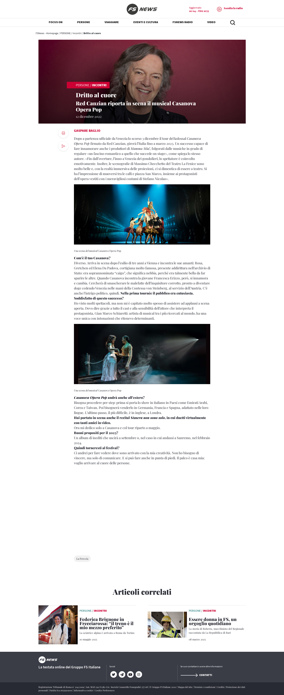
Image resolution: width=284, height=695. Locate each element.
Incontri (77, 33)
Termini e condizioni (205, 686)
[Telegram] (122, 674)
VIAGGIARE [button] (112, 22)
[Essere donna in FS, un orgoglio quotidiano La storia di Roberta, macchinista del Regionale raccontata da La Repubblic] (217, 626)
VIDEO (211, 22)
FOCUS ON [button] (56, 22)
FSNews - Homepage (47, 33)
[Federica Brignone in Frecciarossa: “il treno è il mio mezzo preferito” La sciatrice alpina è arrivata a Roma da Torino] (108, 626)
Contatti (196, 675)
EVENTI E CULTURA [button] (145, 22)
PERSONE (65, 33)
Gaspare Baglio (87, 130)
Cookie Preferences (104, 690)
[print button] (63, 133)
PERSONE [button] (83, 22)
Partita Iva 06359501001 (61, 690)
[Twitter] (113, 674)
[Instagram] (139, 674)
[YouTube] (130, 674)
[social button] (63, 146)
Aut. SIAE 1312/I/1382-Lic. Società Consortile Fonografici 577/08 (117, 686)
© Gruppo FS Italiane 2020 (163, 686)
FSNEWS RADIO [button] (183, 22)
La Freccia (82, 558)
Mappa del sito (185, 686)
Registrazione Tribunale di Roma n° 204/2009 (61, 686)
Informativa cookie (84, 690)
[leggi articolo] (58, 624)
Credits (221, 686)
